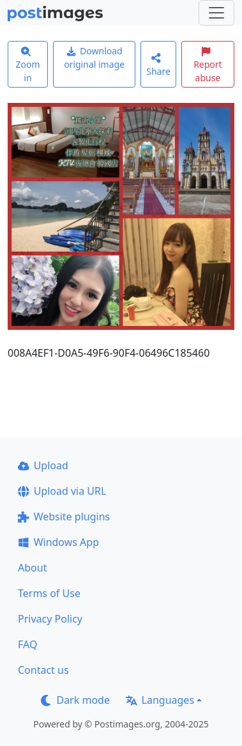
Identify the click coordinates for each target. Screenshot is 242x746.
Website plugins (64, 516)
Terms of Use (49, 593)
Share (158, 65)
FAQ (27, 644)
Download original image (94, 57)
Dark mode (75, 700)
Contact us (43, 670)
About (32, 568)
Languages (160, 700)
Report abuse (207, 65)
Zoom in (27, 65)
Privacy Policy (50, 619)
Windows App (58, 542)
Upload (43, 465)
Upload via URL (62, 491)
